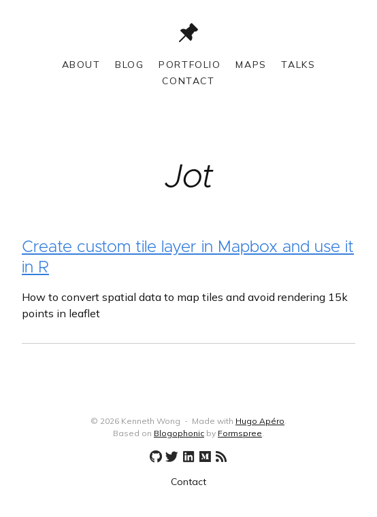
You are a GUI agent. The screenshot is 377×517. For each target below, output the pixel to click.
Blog (129, 64)
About (81, 64)
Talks (298, 64)
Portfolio (189, 64)
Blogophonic (179, 433)
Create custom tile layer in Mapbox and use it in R (188, 257)
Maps (250, 64)
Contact (188, 81)
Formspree (240, 433)
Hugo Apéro (259, 421)
